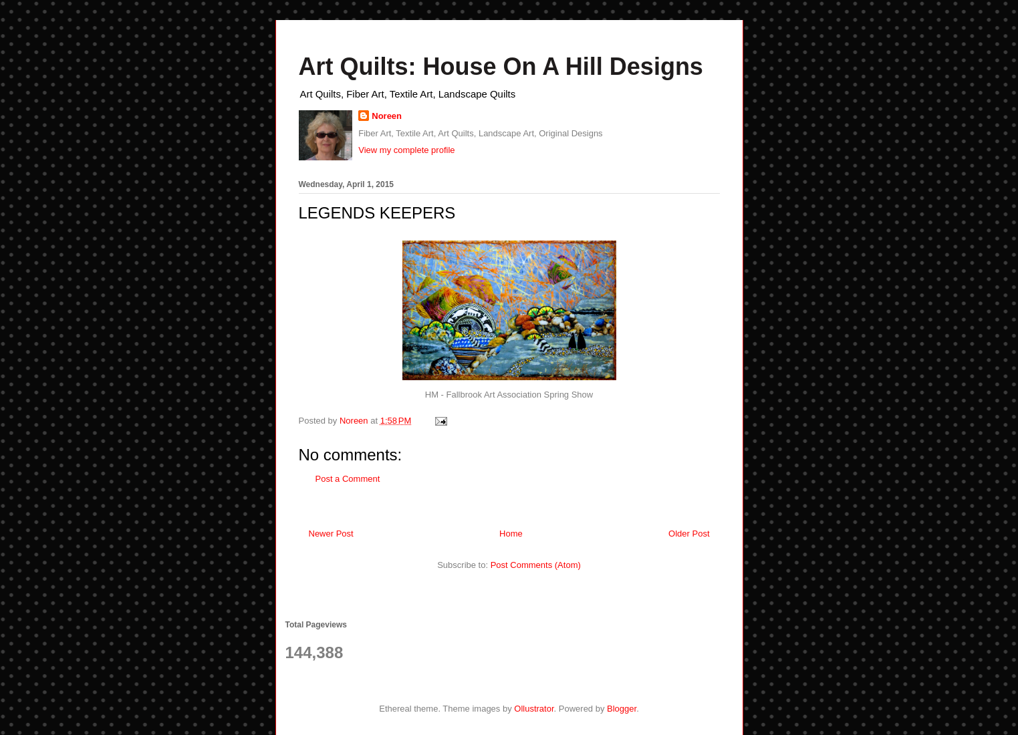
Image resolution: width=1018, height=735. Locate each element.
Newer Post (331, 534)
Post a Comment (347, 479)
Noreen (387, 116)
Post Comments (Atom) (536, 565)
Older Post (688, 534)
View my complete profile (406, 150)
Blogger (621, 709)
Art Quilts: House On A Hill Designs (501, 66)
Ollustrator (533, 709)
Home (511, 534)
